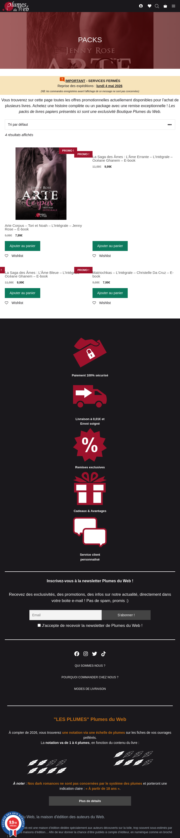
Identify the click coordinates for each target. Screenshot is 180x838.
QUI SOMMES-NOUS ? (90, 665)
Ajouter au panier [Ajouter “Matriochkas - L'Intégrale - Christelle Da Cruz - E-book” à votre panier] (110, 293)
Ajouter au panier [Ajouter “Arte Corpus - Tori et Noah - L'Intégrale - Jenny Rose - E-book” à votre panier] (22, 246)
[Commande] (90, 124)
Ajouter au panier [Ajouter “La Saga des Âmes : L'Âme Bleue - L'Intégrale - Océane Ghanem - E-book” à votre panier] (22, 293)
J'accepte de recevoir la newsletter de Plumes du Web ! (90, 625)
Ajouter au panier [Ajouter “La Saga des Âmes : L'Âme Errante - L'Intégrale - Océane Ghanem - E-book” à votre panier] (110, 246)
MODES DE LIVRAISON (90, 689)
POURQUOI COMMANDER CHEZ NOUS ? (89, 677)
